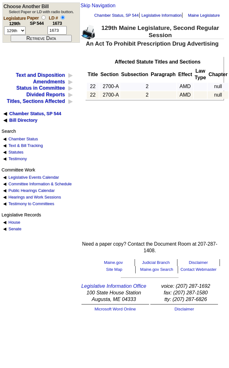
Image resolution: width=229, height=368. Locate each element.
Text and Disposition (40, 75)
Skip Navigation (98, 5)
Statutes (16, 152)
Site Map (114, 269)
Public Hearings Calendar (31, 190)
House (14, 222)
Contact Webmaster (199, 269)
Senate (14, 228)
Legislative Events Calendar (33, 177)
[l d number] (57, 30)
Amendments (49, 81)
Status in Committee (40, 88)
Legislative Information (161, 15)
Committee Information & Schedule (40, 183)
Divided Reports (45, 94)
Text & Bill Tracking (25, 145)
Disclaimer (198, 262)
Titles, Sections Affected (36, 101)
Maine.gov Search (156, 269)
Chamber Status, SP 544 (116, 15)
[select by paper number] (44, 17)
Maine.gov (113, 262)
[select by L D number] (63, 17)
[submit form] (41, 38)
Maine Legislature (204, 15)
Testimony (17, 158)
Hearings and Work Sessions (34, 197)
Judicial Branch (156, 262)
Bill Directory (23, 120)
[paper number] (36, 30)
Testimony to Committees (31, 203)
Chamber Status (23, 139)
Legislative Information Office (113, 286)
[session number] (14, 30)
